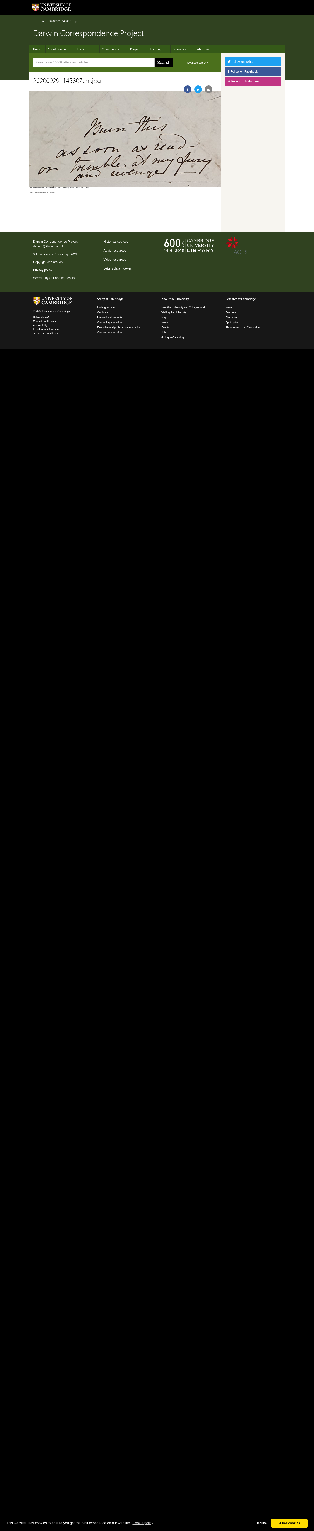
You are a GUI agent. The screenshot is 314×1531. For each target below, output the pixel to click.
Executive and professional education (119, 327)
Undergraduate (106, 307)
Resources (179, 49)
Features (230, 312)
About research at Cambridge (242, 327)
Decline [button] (261, 1523)
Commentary (110, 49)
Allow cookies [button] (289, 1523)
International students (109, 317)
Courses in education (109, 332)
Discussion (231, 317)
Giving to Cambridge (173, 337)
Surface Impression (62, 278)
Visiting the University (173, 312)
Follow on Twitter (241, 61)
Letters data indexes (118, 268)
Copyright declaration (48, 262)
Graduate (102, 312)
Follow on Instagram (243, 81)
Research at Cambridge (240, 299)
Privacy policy (42, 270)
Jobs (164, 332)
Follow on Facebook (243, 71)
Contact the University (46, 321)
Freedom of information (46, 329)
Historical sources (116, 241)
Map (163, 317)
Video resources (115, 259)
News (164, 322)
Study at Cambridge (110, 299)
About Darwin (57, 49)
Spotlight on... (233, 322)
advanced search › (197, 62)
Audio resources (115, 250)
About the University (175, 299)
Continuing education (109, 322)
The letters (84, 49)
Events (165, 327)
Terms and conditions (45, 333)
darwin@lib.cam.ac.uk (48, 246)
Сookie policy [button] (142, 1523)
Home (35, 21)
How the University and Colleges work (183, 307)
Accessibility (40, 325)
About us (203, 49)
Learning (156, 49)
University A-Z (41, 317)
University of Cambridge (53, 254)
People (134, 49)
